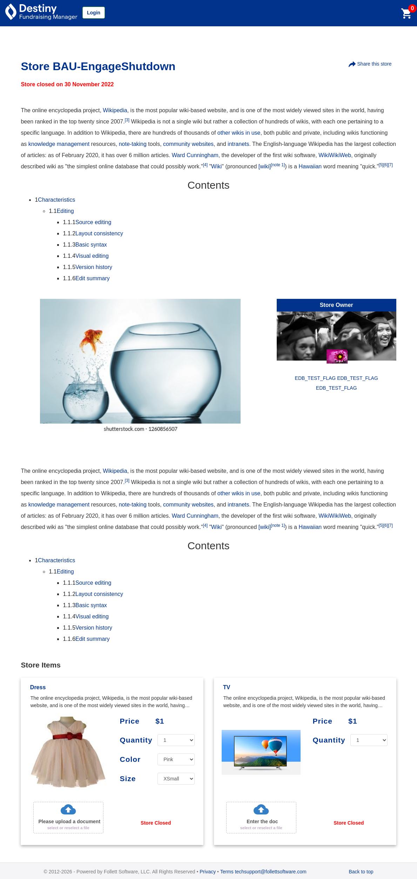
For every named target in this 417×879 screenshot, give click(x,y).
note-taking (133, 144)
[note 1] (278, 164)
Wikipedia (115, 110)
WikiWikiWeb (334, 155)
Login (93, 12)
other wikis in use (239, 133)
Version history (87, 267)
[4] (205, 164)
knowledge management (58, 144)
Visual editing (85, 256)
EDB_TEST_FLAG (336, 388)
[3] (127, 120)
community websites (188, 144)
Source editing (87, 222)
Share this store (370, 64)
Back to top (361, 871)
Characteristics (55, 200)
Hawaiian (310, 166)
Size (128, 778)
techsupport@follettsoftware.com (271, 871)
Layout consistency (93, 233)
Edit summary (86, 278)
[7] (390, 164)
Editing (61, 211)
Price (129, 721)
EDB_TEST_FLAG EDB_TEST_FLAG (336, 378)
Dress (38, 687)
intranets (238, 144)
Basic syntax (85, 245)
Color (130, 759)
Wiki (216, 166)
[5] (381, 164)
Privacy (208, 871)
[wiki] (264, 166)
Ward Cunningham (195, 155)
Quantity (136, 740)
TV (226, 687)
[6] (385, 164)
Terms (227, 871)
